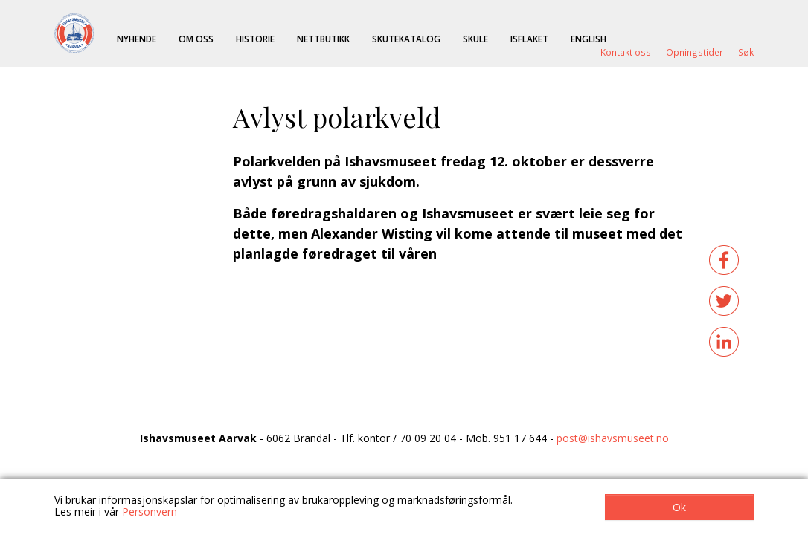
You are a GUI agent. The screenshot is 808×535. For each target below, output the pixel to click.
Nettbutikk (323, 39)
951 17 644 (520, 438)
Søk (746, 52)
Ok (679, 507)
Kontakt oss (625, 52)
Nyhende (136, 39)
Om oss (196, 39)
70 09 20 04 (428, 438)
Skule (475, 39)
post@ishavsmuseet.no (613, 438)
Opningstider (694, 52)
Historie (255, 39)
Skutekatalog (406, 39)
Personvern (149, 512)
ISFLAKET (529, 39)
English (588, 39)
